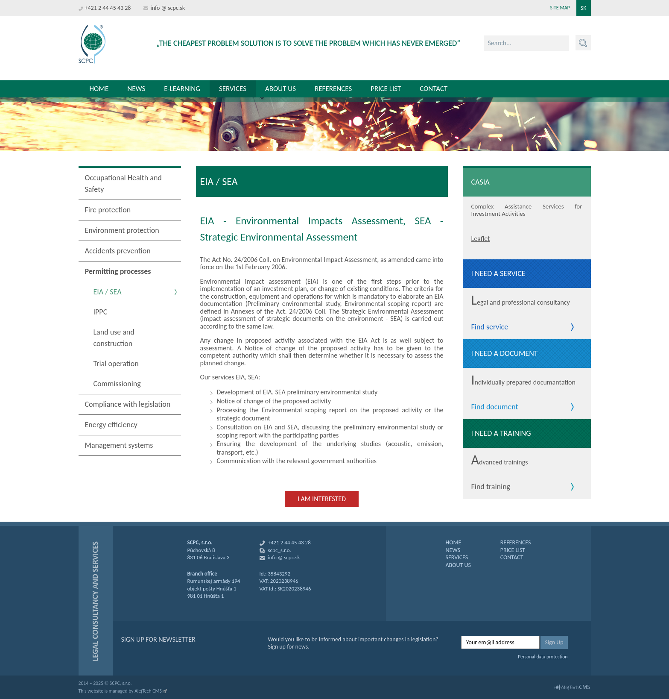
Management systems (119, 445)
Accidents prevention (118, 251)
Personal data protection (542, 657)
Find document (494, 407)
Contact (433, 88)
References (333, 88)
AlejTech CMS (148, 691)
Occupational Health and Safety (123, 183)
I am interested (322, 499)
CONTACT (511, 557)
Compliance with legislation (128, 404)
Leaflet (480, 239)
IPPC (100, 312)
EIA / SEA (107, 292)
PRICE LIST (512, 550)
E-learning (182, 88)
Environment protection (122, 230)
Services (232, 88)
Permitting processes (118, 271)
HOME (454, 542)
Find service (489, 327)
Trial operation (116, 363)
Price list (386, 88)
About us (280, 88)
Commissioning (117, 383)
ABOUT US (458, 565)
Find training (491, 487)
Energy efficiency (111, 424)
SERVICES (457, 557)
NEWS (453, 550)
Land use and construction (113, 337)
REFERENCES (515, 542)
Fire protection (108, 209)
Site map (560, 8)
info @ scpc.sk (167, 8)
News (136, 88)
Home (99, 88)
